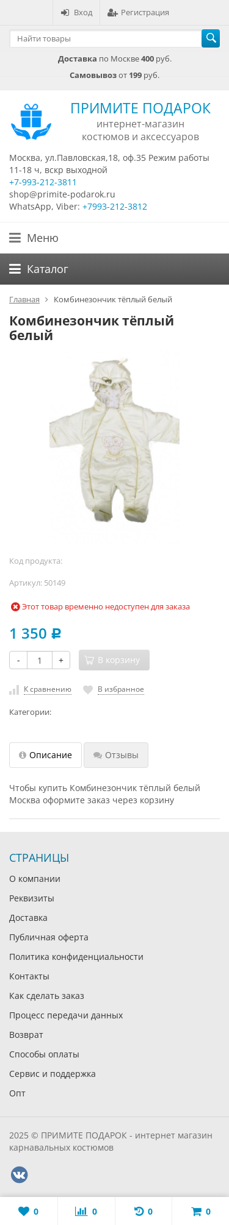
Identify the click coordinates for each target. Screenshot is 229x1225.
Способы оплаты (44, 1054)
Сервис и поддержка (52, 1073)
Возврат (26, 1034)
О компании (34, 878)
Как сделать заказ (46, 995)
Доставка (28, 917)
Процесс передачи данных (66, 1015)
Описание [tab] (45, 755)
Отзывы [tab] (116, 755)
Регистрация (138, 12)
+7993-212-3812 (114, 206)
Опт (17, 1093)
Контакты (29, 976)
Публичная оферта (49, 937)
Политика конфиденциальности (76, 956)
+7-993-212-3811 (43, 182)
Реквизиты (31, 898)
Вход (76, 12)
